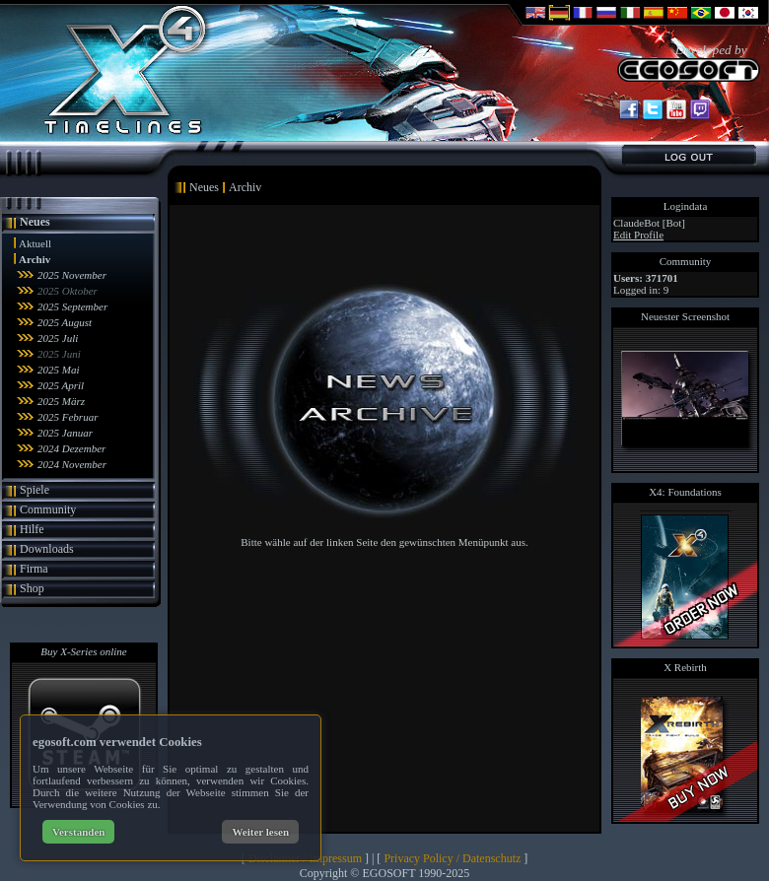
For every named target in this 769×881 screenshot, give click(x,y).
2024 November (71, 464)
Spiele (34, 490)
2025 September (72, 306)
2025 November (71, 275)
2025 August (64, 322)
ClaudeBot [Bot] (649, 223)
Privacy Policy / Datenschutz (452, 858)
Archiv (34, 259)
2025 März (61, 401)
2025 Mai (58, 369)
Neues (35, 222)
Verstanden (78, 832)
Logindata (686, 206)
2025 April (60, 385)
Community (48, 509)
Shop (32, 588)
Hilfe (32, 529)
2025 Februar (67, 417)
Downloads (47, 549)
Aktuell (35, 243)
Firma (34, 569)
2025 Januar (65, 433)
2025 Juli (57, 338)
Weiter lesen (260, 832)
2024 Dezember (71, 448)
